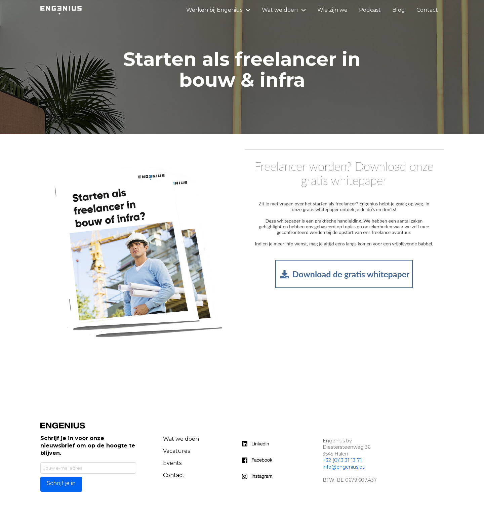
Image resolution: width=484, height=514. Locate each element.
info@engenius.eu (344, 467)
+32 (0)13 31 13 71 (342, 460)
